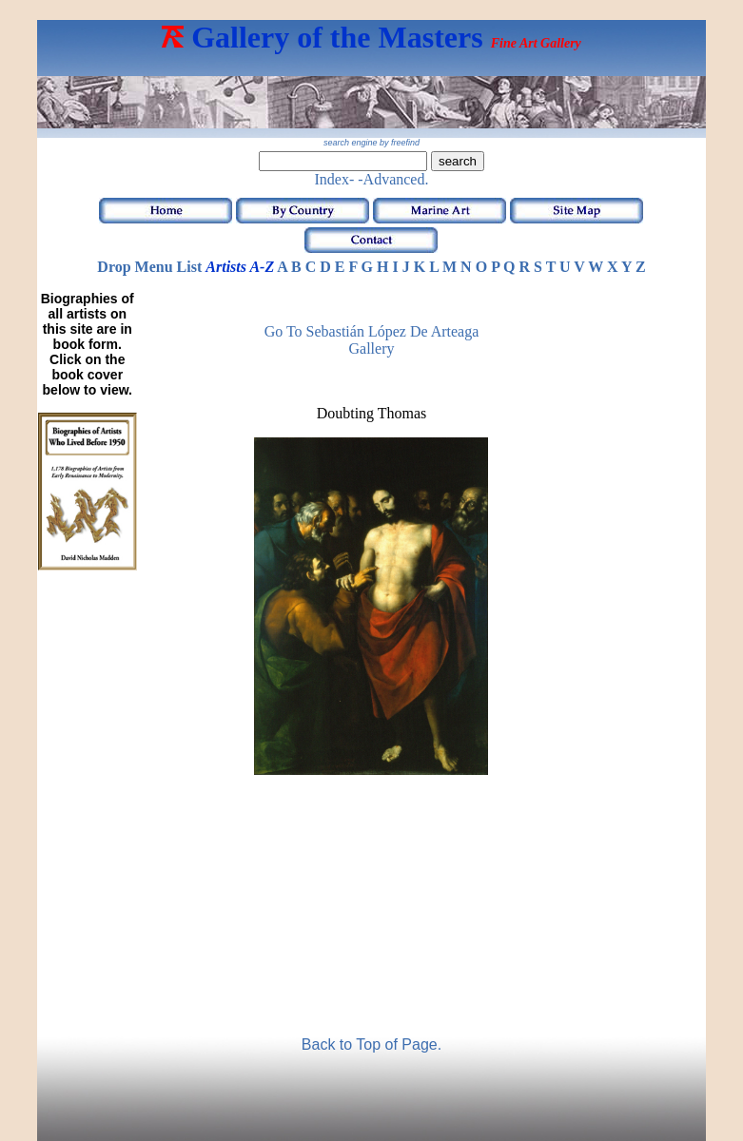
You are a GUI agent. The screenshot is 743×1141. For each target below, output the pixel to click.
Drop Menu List (149, 267)
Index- (335, 179)
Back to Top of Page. (371, 1044)
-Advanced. (393, 179)
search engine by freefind (371, 142)
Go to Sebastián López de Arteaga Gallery (371, 340)
